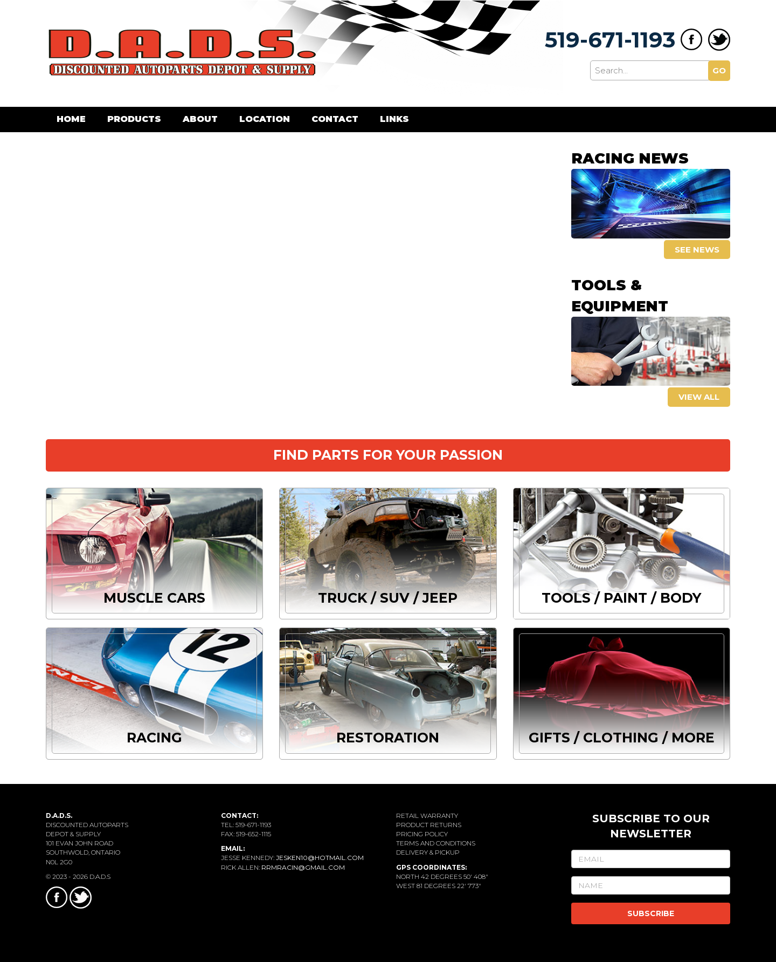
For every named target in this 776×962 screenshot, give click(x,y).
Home (71, 119)
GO (719, 70)
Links (394, 119)
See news (697, 249)
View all (698, 397)
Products (134, 119)
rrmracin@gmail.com (303, 867)
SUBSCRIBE (650, 913)
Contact (334, 119)
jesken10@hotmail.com (320, 858)
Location (264, 119)
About (200, 119)
